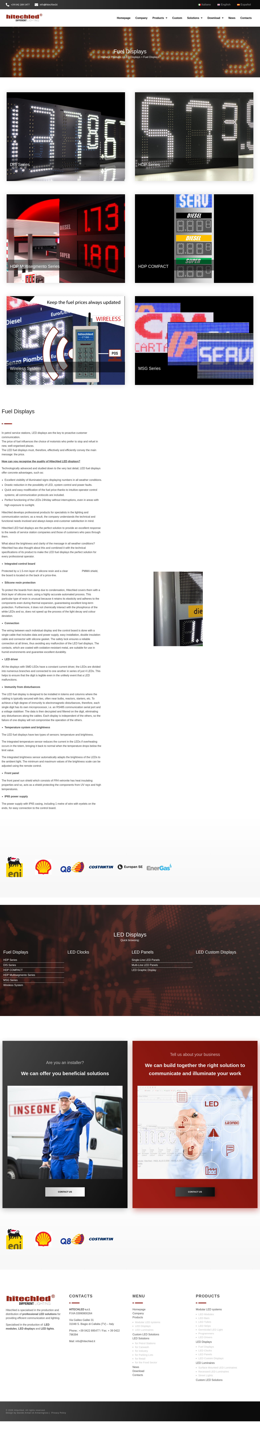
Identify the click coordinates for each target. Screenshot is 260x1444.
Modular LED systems (147, 1345)
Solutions (194, 19)
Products (160, 19)
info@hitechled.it (85, 1364)
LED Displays (132, 64)
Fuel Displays (151, 64)
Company (141, 19)
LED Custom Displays (211, 1381)
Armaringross (41, 1435)
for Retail (140, 1381)
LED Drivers (205, 1360)
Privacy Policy (58, 1435)
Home (104, 64)
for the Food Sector (146, 1385)
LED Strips (204, 1348)
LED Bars (203, 1340)
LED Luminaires (144, 1352)
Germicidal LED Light (210, 1352)
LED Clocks (205, 1373)
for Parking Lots (144, 1377)
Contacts (246, 19)
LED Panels (205, 1377)
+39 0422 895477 (89, 1353)
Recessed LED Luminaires (213, 1394)
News (231, 19)
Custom (177, 19)
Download (215, 19)
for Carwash (142, 1369)
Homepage (123, 19)
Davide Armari (24, 1435)
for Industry (141, 1373)
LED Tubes (204, 1344)
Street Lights (205, 1398)
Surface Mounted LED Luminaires (217, 1390)
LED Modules (206, 1337)
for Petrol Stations (145, 1366)
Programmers (206, 1356)
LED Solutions (140, 1361)
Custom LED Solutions (145, 1357)
